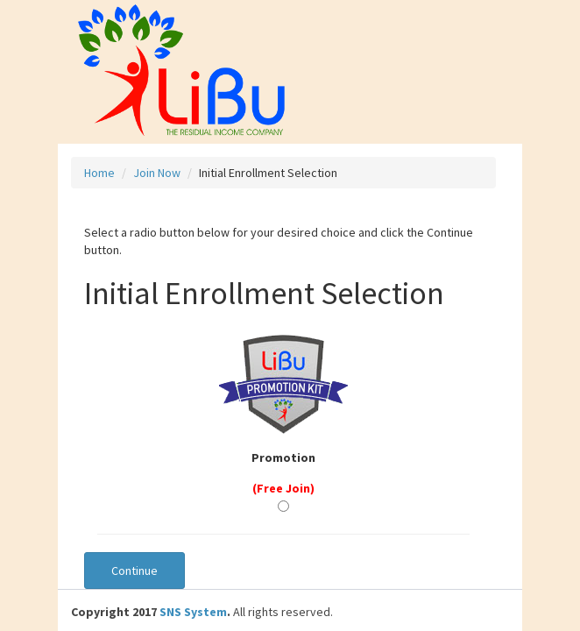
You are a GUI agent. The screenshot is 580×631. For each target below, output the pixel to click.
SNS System (193, 612)
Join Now (156, 173)
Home (99, 173)
